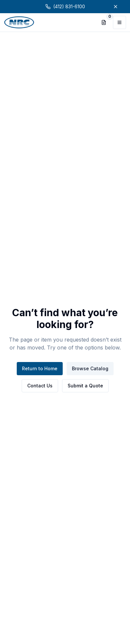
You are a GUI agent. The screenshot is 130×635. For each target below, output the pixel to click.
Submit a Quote (85, 385)
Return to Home (39, 368)
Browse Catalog (90, 368)
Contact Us (40, 385)
